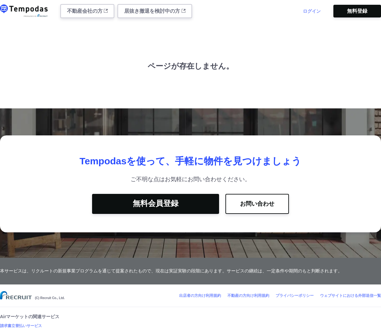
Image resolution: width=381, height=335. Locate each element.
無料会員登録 (155, 203)
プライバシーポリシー (295, 295)
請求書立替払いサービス (21, 326)
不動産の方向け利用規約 (248, 295)
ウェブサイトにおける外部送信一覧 (350, 295)
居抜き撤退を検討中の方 (154, 11)
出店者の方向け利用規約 (200, 295)
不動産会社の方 (87, 11)
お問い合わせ (257, 204)
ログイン (312, 11)
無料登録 (357, 11)
